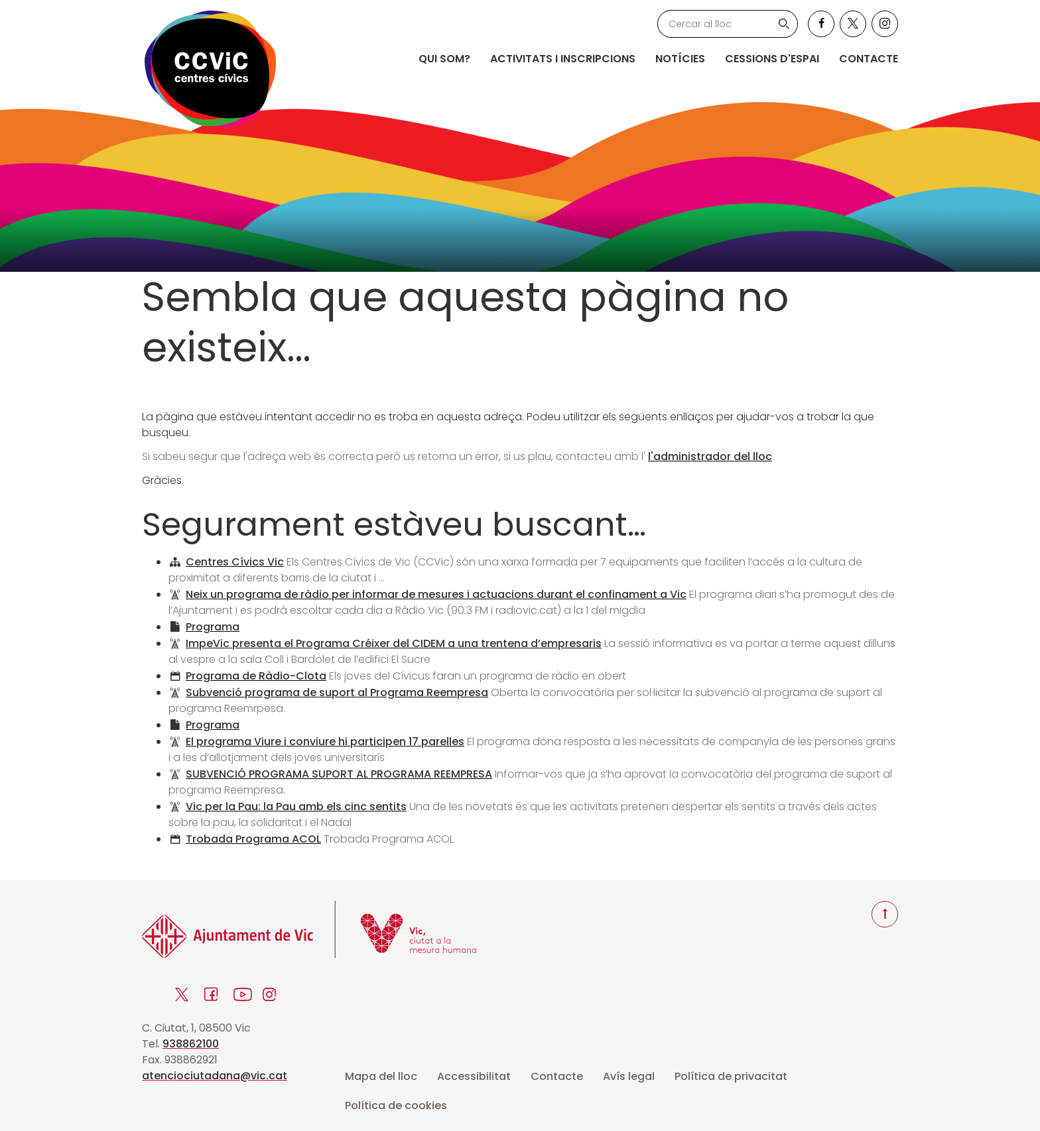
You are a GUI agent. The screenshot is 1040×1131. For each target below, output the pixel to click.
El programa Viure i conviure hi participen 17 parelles (325, 741)
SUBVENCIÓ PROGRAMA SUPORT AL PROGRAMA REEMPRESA (339, 774)
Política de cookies (396, 1105)
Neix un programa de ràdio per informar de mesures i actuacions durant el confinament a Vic (436, 594)
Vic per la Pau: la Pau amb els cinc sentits (296, 806)
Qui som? (444, 58)
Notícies (680, 58)
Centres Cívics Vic (235, 561)
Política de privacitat (731, 1076)
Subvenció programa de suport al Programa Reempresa (337, 692)
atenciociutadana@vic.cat (214, 1075)
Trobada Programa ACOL (253, 839)
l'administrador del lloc (710, 456)
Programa (212, 626)
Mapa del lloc (381, 1076)
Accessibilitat (474, 1076)
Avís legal (629, 1076)
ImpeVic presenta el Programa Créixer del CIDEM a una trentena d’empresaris (394, 643)
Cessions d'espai (772, 58)
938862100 (190, 1043)
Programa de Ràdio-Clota (256, 676)
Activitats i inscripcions (562, 58)
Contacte (868, 58)
